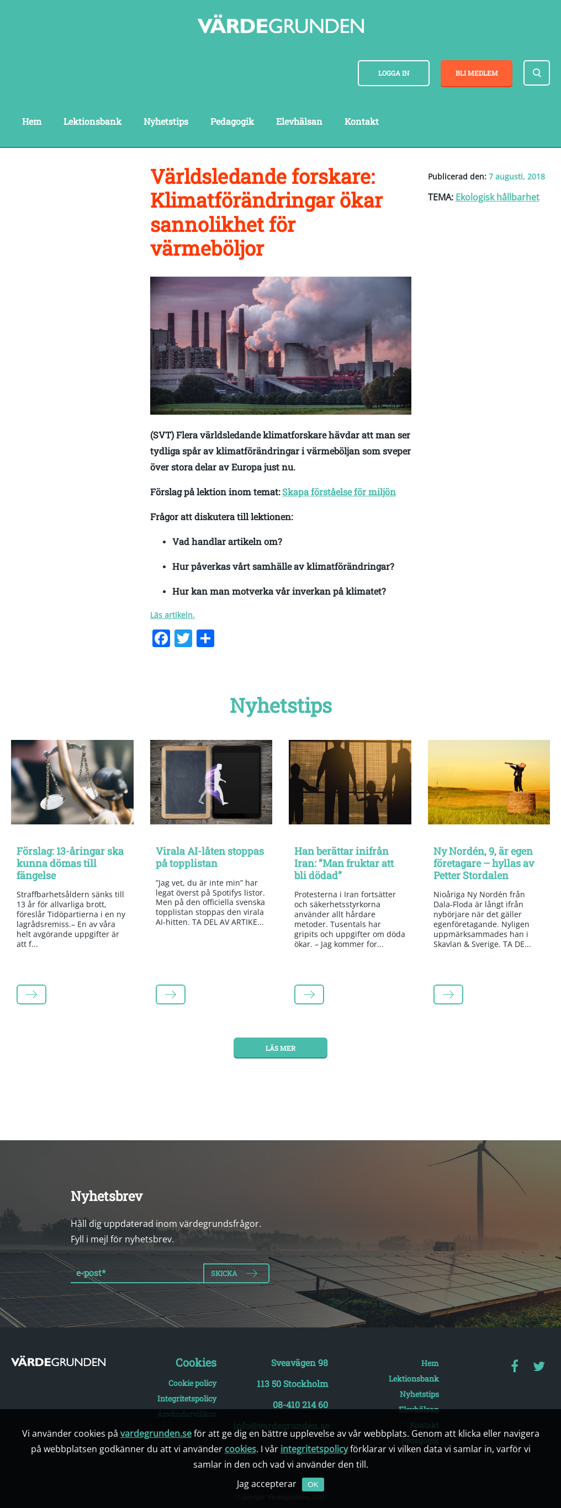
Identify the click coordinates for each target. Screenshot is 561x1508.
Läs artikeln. (172, 615)
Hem (31, 121)
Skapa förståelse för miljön (339, 492)
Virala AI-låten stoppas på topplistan (210, 857)
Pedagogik (232, 121)
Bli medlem (477, 72)
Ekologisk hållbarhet (497, 197)
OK (313, 1484)
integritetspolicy (314, 1449)
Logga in (393, 72)
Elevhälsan (299, 121)
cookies (240, 1449)
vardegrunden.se (156, 1433)
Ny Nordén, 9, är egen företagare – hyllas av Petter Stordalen (483, 862)
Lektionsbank (92, 121)
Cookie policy (192, 1383)
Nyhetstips (166, 121)
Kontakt (362, 121)
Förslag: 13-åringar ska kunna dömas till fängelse (70, 862)
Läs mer (280, 1048)
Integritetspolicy (186, 1398)
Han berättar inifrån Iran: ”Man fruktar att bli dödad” (344, 862)
